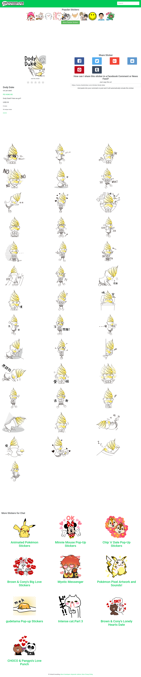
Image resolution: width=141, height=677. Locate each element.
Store (83, 674)
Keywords (73, 674)
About (62, 674)
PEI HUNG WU (8, 94)
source (5, 113)
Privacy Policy (89, 674)
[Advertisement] (59, 40)
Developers (67, 674)
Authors (79, 674)
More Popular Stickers (70, 22)
